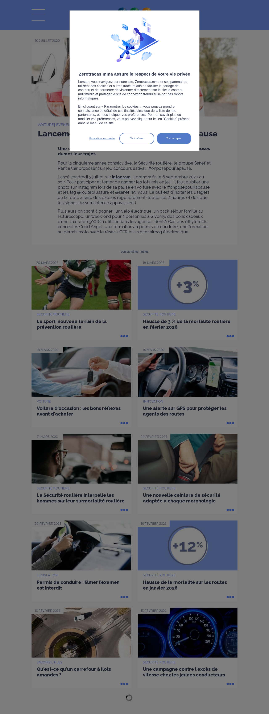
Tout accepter (174, 138)
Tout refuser (136, 138)
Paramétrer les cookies (102, 138)
